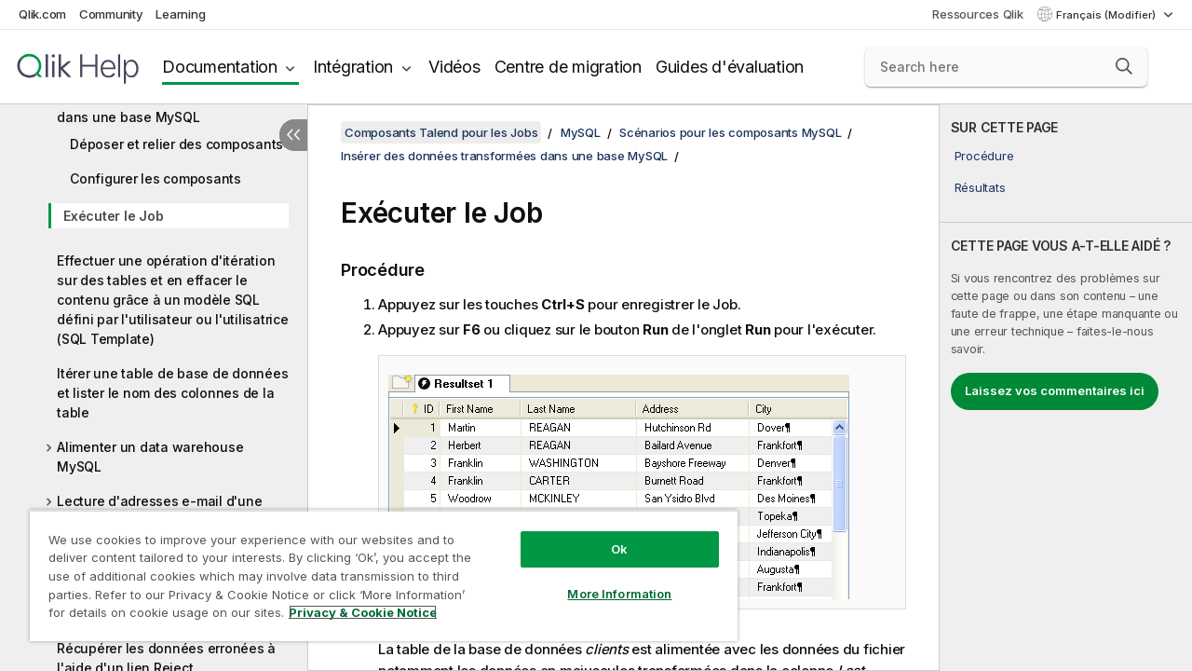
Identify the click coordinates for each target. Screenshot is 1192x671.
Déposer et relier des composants (176, 144)
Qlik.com (42, 14)
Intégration (353, 66)
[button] (1124, 66)
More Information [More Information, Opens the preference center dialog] (605, 579)
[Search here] (1006, 67)
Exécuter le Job (113, 216)
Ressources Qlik (977, 14)
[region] (375, 568)
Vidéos (454, 66)
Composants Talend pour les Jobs (441, 132)
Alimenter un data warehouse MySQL (150, 456)
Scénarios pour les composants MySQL (730, 132)
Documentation (220, 66)
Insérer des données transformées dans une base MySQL (166, 107)
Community (111, 14)
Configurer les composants (155, 178)
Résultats (980, 187)
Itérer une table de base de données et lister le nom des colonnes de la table (172, 392)
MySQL (581, 132)
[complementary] (1066, 387)
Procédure (984, 155)
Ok (605, 534)
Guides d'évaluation (730, 66)
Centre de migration (568, 66)
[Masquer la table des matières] (293, 135)
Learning (180, 14)
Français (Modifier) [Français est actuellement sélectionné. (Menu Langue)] (1107, 14)
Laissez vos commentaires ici (1055, 390)
